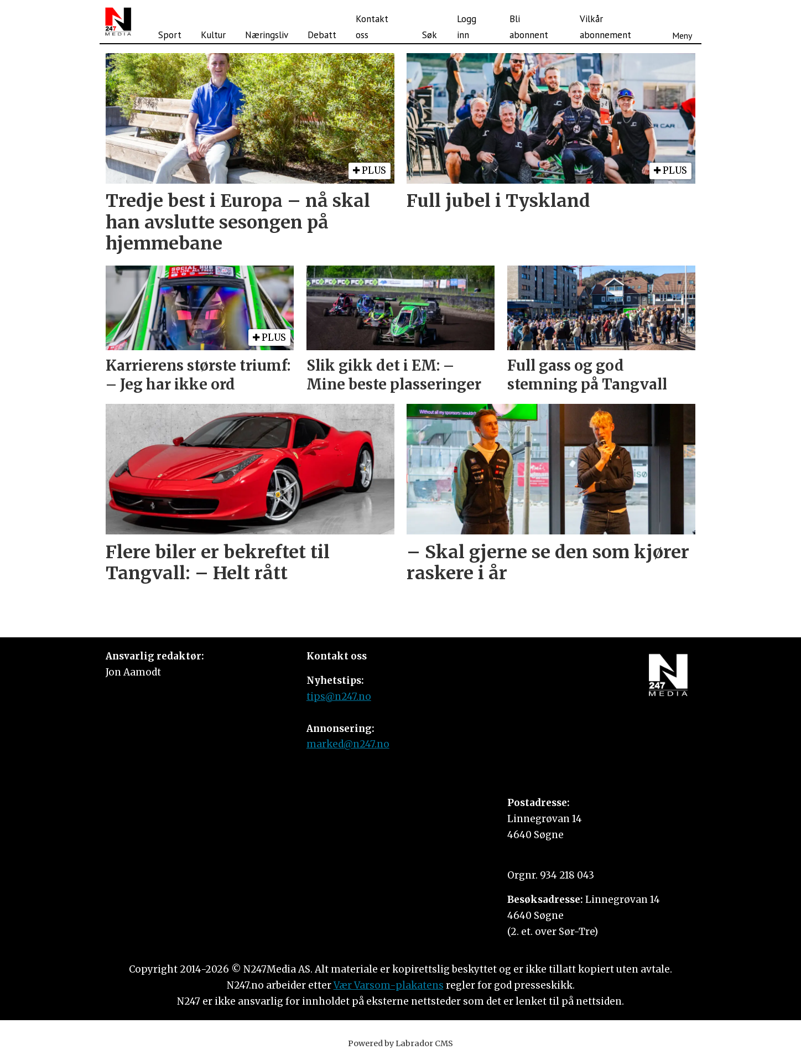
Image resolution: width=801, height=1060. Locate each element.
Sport (169, 35)
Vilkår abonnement (605, 27)
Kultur (213, 35)
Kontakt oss (372, 27)
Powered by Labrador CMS (400, 1043)
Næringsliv (266, 35)
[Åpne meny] (682, 21)
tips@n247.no (338, 696)
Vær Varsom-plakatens (389, 985)
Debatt (322, 35)
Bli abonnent (528, 27)
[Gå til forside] (118, 21)
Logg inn (466, 27)
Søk (429, 35)
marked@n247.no (347, 744)
